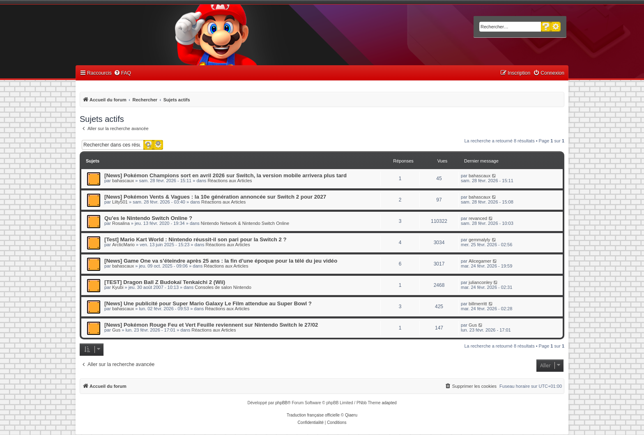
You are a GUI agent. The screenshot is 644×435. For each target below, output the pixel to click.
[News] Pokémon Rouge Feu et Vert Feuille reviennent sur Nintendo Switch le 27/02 (211, 325)
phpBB (281, 403)
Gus (116, 329)
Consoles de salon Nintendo (223, 287)
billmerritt (478, 303)
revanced (478, 218)
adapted (389, 403)
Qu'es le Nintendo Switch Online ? (148, 218)
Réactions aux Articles (229, 180)
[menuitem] (122, 73)
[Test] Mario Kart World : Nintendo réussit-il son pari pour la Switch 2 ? (195, 239)
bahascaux (123, 180)
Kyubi (118, 287)
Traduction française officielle (313, 415)
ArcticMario (123, 244)
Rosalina (121, 223)
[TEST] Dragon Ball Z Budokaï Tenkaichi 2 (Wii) (164, 282)
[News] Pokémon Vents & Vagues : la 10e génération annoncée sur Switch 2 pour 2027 (215, 197)
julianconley (480, 282)
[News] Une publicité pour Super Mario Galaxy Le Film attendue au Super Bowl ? (208, 303)
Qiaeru (351, 415)
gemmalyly (479, 239)
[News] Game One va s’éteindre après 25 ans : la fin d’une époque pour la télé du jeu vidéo (220, 261)
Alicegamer (480, 261)
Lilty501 (120, 201)
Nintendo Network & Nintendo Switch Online (245, 223)
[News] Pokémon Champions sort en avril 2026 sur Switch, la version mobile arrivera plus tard (225, 175)
